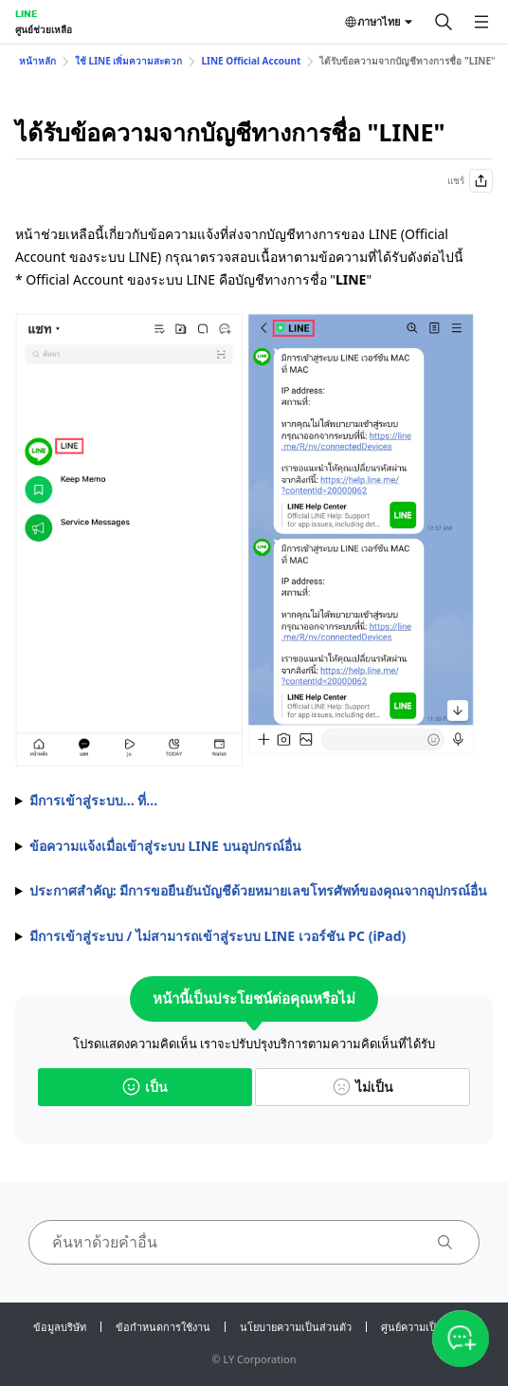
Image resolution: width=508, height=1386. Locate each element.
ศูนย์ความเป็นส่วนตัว (428, 1327)
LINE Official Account (250, 60)
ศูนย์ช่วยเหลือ (43, 29)
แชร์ (470, 181)
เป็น (145, 1087)
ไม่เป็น (363, 1087)
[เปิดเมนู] (481, 22)
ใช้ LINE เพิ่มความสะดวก (128, 60)
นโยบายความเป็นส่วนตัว (296, 1327)
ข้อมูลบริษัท (59, 1327)
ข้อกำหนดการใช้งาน (163, 1327)
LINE (26, 13)
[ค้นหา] (444, 22)
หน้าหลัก (37, 60)
